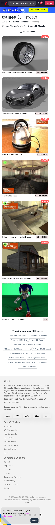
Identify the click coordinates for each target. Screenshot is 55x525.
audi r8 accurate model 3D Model (14, 114)
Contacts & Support (14, 457)
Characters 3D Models (37, 335)
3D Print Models (10, 430)
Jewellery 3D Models (19, 353)
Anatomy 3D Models (27, 367)
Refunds (7, 488)
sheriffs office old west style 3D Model (16, 278)
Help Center (8, 466)
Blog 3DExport (10, 449)
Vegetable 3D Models (42, 349)
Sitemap (27, 502)
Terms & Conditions (11, 484)
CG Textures (9, 438)
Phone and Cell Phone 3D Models (17, 349)
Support (7, 462)
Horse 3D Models (36, 340)
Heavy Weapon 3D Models (19, 362)
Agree (34, 521)
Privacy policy (9, 481)
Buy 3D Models (12, 422)
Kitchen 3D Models (19, 340)
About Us (8, 381)
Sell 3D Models (10, 441)
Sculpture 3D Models (17, 335)
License (7, 473)
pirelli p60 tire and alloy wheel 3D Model (17, 72)
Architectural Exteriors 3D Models (27, 344)
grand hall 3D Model (9, 196)
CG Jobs (7, 453)
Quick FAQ (8, 469)
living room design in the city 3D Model (16, 237)
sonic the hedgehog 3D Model (13, 319)
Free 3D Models (10, 434)
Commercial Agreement (13, 477)
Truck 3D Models (39, 362)
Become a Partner (11, 445)
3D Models (8, 426)
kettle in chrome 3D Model (12, 155)
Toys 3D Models (38, 353)
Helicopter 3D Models (36, 358)
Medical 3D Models (17, 358)
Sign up (49, 3)
